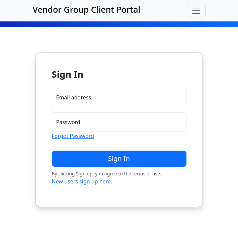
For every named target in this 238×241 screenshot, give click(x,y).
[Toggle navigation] (196, 10)
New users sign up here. (82, 181)
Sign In (119, 158)
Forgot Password (73, 136)
